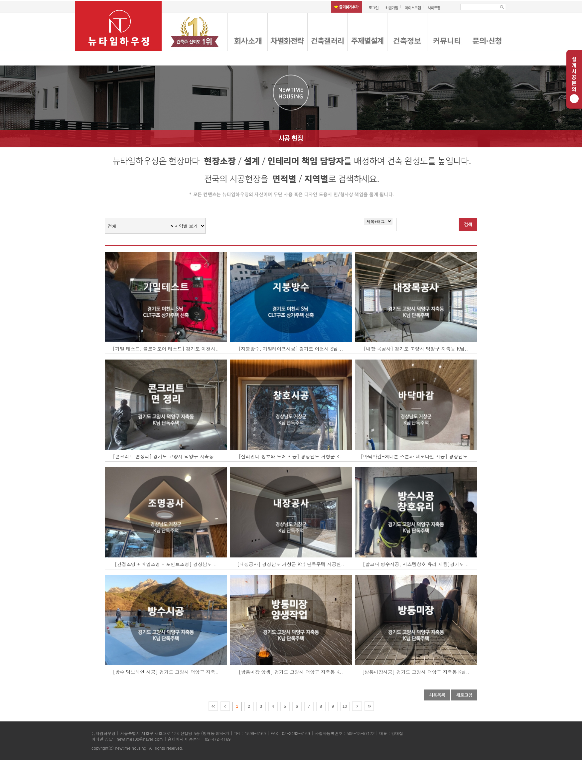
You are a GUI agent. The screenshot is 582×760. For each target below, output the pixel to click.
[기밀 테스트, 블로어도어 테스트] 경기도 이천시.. (166, 348)
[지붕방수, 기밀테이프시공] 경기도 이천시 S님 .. (290, 348)
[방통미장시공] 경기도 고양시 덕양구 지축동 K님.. (416, 672)
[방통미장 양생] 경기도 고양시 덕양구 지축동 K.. (291, 672)
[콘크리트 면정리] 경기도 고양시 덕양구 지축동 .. (166, 456)
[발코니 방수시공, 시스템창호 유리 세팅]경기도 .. (416, 564)
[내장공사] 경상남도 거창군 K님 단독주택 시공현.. (291, 564)
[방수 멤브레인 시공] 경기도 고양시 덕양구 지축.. (166, 672)
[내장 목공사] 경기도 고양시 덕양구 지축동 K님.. (416, 348)
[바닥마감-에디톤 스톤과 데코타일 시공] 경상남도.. (416, 456)
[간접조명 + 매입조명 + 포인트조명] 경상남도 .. (166, 564)
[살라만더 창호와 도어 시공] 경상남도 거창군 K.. (291, 456)
